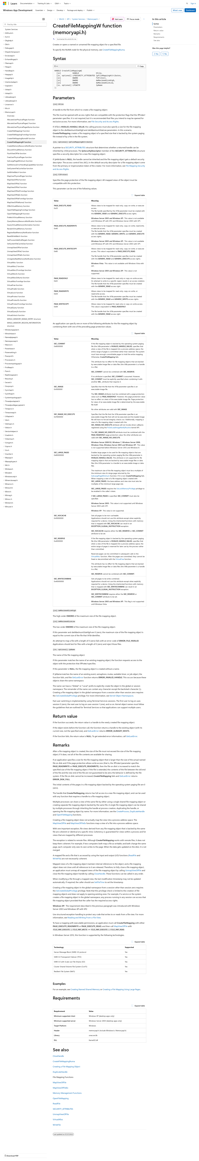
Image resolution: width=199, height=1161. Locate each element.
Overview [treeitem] (10, 116)
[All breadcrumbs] (55, 19)
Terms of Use (93, 1153)
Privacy (55, 1153)
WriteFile (57, 858)
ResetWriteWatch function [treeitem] (17, 236)
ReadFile (132, 855)
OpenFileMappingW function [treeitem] (18, 213)
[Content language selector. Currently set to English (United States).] (14, 1147)
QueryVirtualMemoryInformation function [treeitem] (23, 225)
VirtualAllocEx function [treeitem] (16, 274)
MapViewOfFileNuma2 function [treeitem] (19, 202)
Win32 (61, 19)
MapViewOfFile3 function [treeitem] (17, 187)
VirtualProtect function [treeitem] (16, 296)
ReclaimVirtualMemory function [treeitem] (19, 228)
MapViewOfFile (59, 823)
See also (157, 40)
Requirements (159, 37)
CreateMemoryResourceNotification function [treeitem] (24, 146)
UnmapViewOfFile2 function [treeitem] (18, 251)
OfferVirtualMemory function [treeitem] (18, 206)
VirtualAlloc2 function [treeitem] (15, 266)
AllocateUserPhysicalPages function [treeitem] (21, 119)
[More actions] (144, 19)
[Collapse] (43, 19)
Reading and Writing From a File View (84, 917)
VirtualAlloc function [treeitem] (15, 262)
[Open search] (187, 3)
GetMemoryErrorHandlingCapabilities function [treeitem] (25, 164)
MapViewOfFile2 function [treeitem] (17, 183)
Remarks (157, 34)
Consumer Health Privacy (73, 1153)
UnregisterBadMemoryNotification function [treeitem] (24, 259)
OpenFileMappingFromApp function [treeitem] (21, 210)
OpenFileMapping (64, 814)
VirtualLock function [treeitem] (15, 292)
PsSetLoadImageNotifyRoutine (119, 427)
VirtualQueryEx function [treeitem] (16, 311)
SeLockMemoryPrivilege (126, 488)
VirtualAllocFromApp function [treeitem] (18, 281)
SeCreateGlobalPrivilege (66, 695)
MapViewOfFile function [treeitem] (16, 179)
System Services (78, 19)
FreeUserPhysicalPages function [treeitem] (19, 157)
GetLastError (77, 677)
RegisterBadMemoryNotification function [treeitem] (23, 232)
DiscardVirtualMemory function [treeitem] (19, 149)
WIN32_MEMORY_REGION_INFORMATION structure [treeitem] (24, 324)
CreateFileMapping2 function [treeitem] (18, 131)
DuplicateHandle (137, 811)
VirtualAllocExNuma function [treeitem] (18, 277)
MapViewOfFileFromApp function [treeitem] (20, 198)
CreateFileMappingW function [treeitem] (19, 142)
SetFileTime (99, 882)
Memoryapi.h (92, 19)
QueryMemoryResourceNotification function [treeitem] (24, 221)
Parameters (158, 27)
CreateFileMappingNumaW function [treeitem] (21, 138)
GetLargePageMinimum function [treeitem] (19, 161)
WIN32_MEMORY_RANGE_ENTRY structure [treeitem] (24, 319)
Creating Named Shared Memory (85, 989)
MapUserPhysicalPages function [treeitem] (19, 176)
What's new (177, 10)
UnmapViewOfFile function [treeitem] (17, 247)
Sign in (193, 3)
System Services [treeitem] (11, 29)
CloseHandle (99, 873)
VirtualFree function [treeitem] (14, 285)
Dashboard (190, 10)
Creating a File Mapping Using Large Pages (121, 989)
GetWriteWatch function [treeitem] (16, 172)
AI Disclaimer (8, 1153)
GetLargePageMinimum (100, 476)
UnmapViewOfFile (133, 870)
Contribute (45, 1153)
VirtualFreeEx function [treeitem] (15, 289)
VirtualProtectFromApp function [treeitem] (19, 304)
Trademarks (105, 1153)
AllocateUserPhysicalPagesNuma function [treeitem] (23, 127)
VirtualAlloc (95, 556)
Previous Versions (23, 1153)
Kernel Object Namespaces (121, 695)
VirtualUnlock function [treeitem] (16, 315)
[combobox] (25, 24)
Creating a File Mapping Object (66, 1066)
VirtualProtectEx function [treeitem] (17, 300)
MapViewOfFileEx (78, 823)
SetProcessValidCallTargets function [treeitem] (21, 240)
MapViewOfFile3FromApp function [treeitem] (20, 191)
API (68, 19)
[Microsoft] (4, 3)
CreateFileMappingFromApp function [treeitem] (21, 134)
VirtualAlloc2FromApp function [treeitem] (19, 270)
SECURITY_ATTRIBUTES (75, 147)
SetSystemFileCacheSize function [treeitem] (20, 243)
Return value (158, 30)
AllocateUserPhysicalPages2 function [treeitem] (21, 123)
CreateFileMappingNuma (114, 49)
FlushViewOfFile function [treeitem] (16, 153)
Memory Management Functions (67, 1093)
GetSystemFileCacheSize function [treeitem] (20, 168)
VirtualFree (120, 559)
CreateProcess (123, 811)
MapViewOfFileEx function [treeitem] (17, 195)
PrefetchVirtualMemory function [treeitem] (19, 217)
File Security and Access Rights (105, 121)
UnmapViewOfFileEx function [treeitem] (18, 255)
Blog (34, 1153)
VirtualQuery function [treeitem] (15, 307)
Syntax (156, 24)
